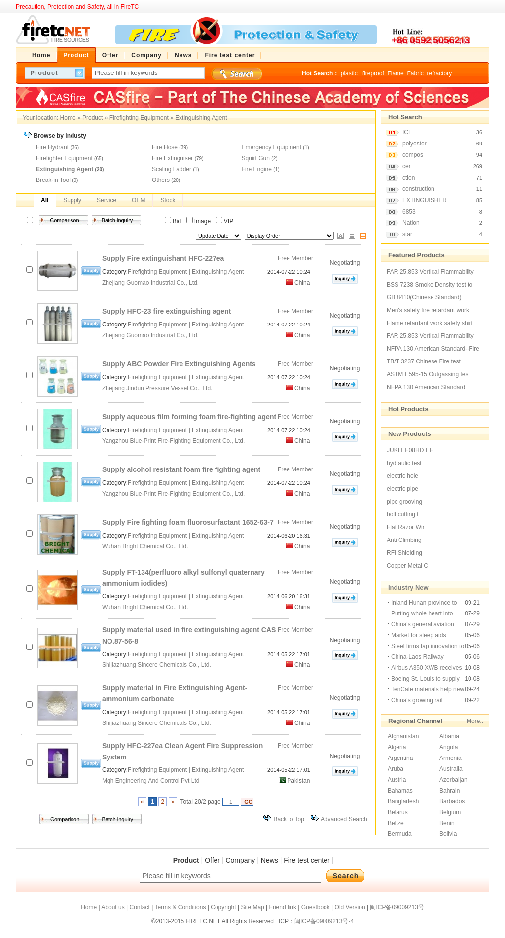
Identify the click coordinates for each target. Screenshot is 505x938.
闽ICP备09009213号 (397, 907)
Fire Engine (257, 169)
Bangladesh (403, 801)
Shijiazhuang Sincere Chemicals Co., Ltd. (157, 664)
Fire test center (306, 860)
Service (106, 200)
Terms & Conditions (180, 907)
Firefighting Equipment (139, 117)
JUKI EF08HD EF (410, 450)
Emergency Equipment (271, 147)
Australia (451, 768)
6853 (409, 211)
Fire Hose (165, 147)
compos (412, 154)
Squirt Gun (256, 158)
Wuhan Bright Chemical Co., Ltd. (146, 546)
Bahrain (449, 790)
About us (112, 907)
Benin (447, 823)
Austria (397, 779)
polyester (414, 143)
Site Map (252, 907)
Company (240, 860)
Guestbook (315, 907)
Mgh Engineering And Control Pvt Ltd (151, 780)
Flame (395, 73)
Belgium (450, 812)
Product (92, 117)
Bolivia (448, 833)
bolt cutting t (403, 514)
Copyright (223, 907)
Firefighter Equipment (64, 158)
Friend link (282, 907)
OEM (138, 200)
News (269, 860)
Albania (449, 736)
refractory (439, 73)
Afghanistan (403, 736)
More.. (475, 721)
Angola (448, 747)
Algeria (397, 747)
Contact (139, 907)
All (44, 200)
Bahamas (400, 790)
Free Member (295, 258)
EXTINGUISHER (424, 200)
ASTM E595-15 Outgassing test (428, 374)
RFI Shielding (404, 552)
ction (408, 177)
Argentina (400, 758)
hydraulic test (404, 463)
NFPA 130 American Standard (426, 387)
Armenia (450, 758)
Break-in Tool (53, 180)
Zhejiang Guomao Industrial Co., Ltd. (151, 282)
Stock (167, 200)
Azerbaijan (453, 779)
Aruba (395, 768)
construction (418, 188)
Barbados (452, 801)
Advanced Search (344, 819)
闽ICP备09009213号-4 (324, 921)
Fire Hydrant (52, 147)
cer (406, 166)
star (407, 234)
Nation (411, 222)
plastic (350, 73)
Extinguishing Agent (201, 117)
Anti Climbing (404, 540)
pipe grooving (404, 501)
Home (68, 117)
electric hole (402, 475)
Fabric (415, 73)
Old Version (350, 907)
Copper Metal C (407, 565)
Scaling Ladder (171, 169)
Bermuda (400, 833)
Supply (72, 200)
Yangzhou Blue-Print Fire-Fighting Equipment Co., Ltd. (174, 440)
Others (161, 180)
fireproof (373, 73)
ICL (407, 132)
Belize (396, 823)
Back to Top (288, 819)
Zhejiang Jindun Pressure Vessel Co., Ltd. (158, 388)
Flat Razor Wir (406, 527)
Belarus (398, 812)
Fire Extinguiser (172, 158)
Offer (212, 860)
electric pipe (402, 488)
